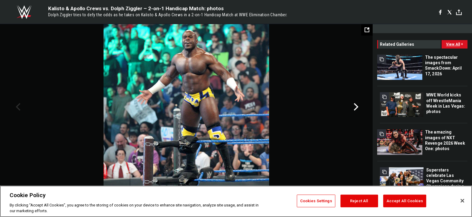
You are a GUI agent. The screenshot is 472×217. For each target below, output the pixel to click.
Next (355, 107)
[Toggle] (459, 12)
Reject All (359, 201)
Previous (17, 107)
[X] (449, 12)
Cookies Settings (316, 201)
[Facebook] (440, 12)
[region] (236, 201)
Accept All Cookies (405, 201)
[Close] (462, 200)
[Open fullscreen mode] (367, 30)
